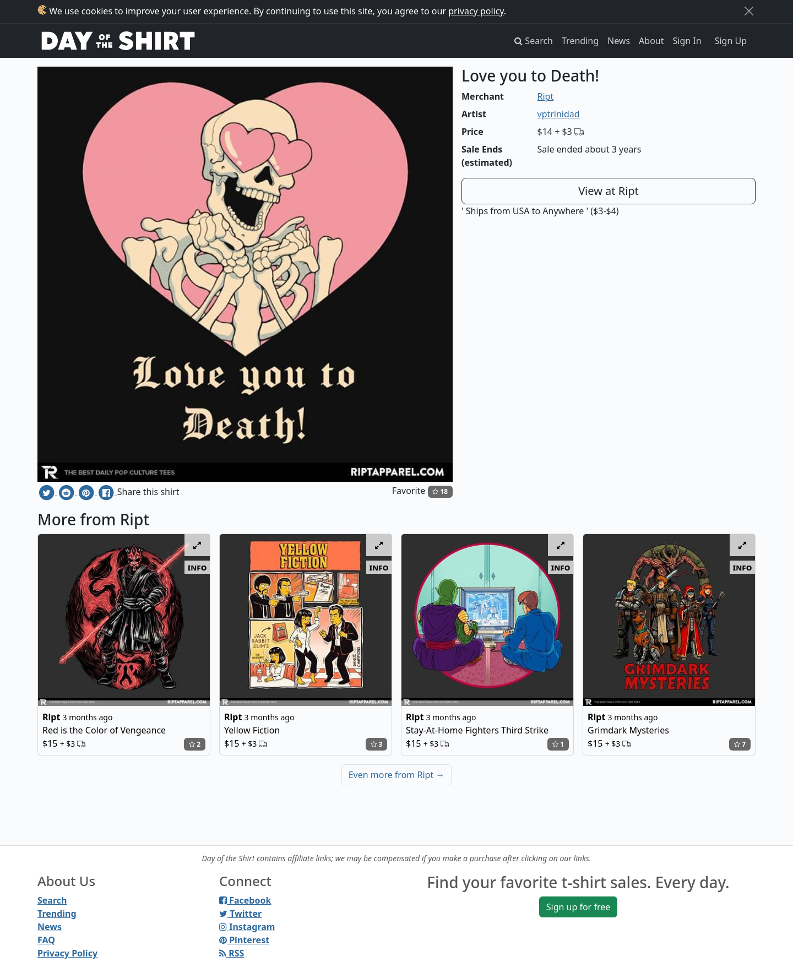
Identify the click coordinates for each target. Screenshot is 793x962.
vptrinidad (558, 114)
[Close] (749, 11)
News (618, 41)
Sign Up (731, 41)
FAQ (46, 940)
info (197, 567)
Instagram (247, 927)
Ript (545, 96)
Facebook (245, 900)
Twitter (240, 913)
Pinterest (244, 940)
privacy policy (476, 11)
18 (440, 491)
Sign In (687, 41)
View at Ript (608, 190)
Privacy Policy (67, 953)
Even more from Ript (397, 775)
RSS (231, 953)
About (651, 41)
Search (52, 900)
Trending (580, 41)
